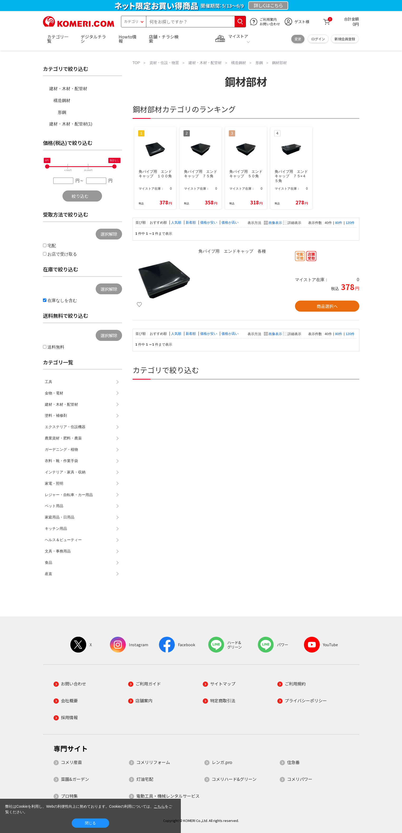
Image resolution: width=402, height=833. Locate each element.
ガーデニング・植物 (61, 449)
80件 (338, 223)
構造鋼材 (62, 100)
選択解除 (108, 234)
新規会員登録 (345, 38)
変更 (297, 38)
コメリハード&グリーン (234, 779)
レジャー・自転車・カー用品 (69, 495)
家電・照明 (54, 483)
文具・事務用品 (58, 551)
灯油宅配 (144, 779)
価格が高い (230, 222)
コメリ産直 (71, 762)
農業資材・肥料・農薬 (63, 438)
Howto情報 (128, 38)
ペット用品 (54, 506)
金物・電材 (54, 393)
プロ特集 (69, 796)
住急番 (293, 762)
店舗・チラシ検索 (163, 38)
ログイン (318, 38)
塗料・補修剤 (56, 415)
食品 (48, 562)
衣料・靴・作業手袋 (61, 461)
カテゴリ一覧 (57, 38)
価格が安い (209, 222)
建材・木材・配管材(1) (71, 124)
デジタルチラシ (93, 38)
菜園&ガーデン (75, 779)
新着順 (191, 222)
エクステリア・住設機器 (65, 427)
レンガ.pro (222, 762)
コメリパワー (299, 779)
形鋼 (62, 112)
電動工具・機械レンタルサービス (168, 796)
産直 (48, 574)
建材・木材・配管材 (68, 88)
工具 (48, 382)
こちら (159, 806)
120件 (350, 223)
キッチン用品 (56, 528)
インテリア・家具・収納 (65, 472)
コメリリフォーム (153, 762)
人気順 (176, 222)
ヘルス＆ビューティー (63, 540)
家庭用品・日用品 (59, 517)
